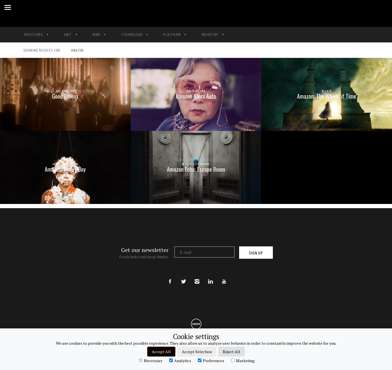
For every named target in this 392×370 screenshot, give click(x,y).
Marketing (243, 360)
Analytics (180, 360)
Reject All (231, 351)
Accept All (161, 351)
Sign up (256, 253)
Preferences (211, 360)
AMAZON (74, 50)
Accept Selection (197, 351)
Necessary (150, 360)
